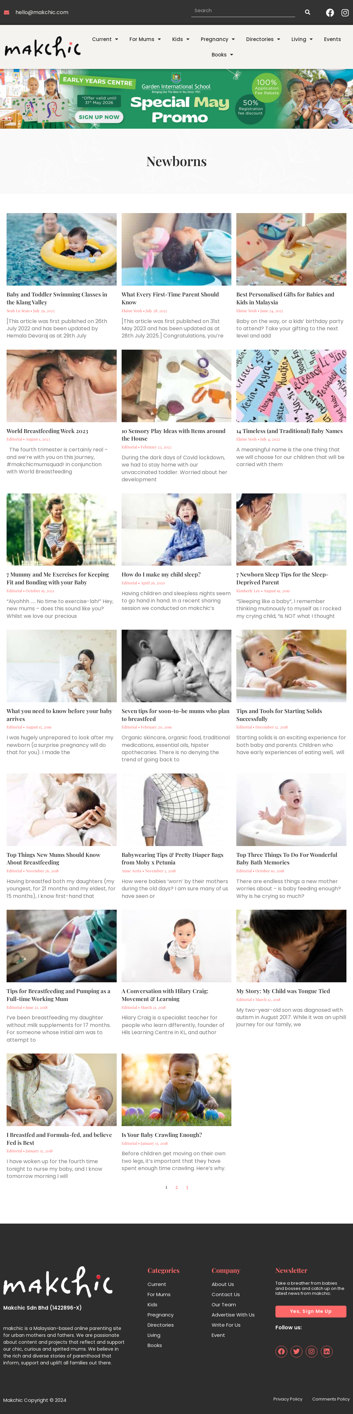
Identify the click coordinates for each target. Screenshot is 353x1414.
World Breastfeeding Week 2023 (47, 430)
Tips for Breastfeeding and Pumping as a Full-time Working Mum (58, 994)
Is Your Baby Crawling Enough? (162, 1134)
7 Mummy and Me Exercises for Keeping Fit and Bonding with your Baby (58, 578)
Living (302, 39)
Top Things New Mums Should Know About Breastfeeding (53, 858)
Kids (180, 39)
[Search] (307, 12)
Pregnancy (218, 39)
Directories (263, 39)
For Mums (145, 39)
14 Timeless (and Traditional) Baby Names (290, 430)
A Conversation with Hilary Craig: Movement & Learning (165, 994)
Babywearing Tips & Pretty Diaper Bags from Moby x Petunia (173, 858)
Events (332, 39)
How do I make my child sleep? (161, 574)
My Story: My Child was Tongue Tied (283, 990)
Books (222, 54)
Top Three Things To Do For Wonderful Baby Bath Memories (286, 858)
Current (105, 39)
